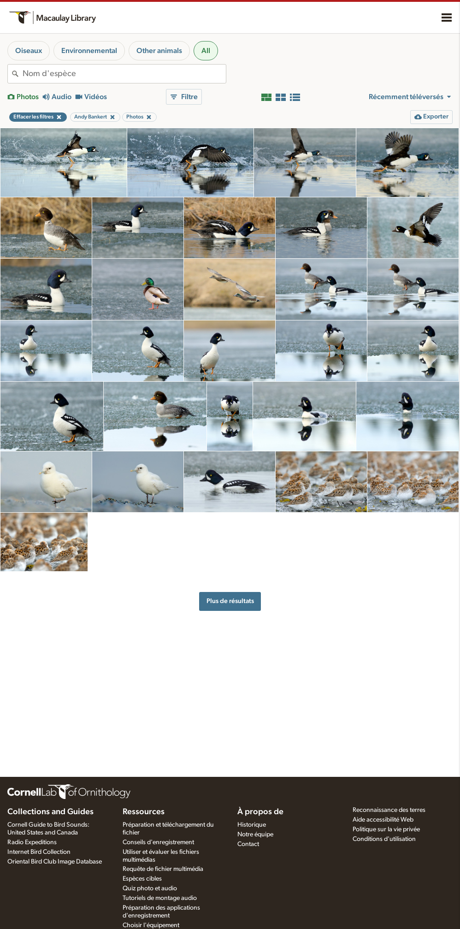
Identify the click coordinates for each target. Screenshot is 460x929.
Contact (248, 844)
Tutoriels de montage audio (160, 898)
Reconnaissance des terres (389, 810)
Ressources (144, 812)
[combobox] (124, 74)
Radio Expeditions (32, 842)
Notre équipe (255, 834)
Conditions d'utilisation (384, 839)
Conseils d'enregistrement (158, 842)
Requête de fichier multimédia (163, 869)
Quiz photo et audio (150, 888)
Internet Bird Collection (39, 852)
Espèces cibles (142, 879)
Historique (251, 825)
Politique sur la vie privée (386, 829)
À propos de (260, 812)
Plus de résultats (230, 601)
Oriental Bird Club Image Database (54, 861)
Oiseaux (28, 50)
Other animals (159, 50)
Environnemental (89, 50)
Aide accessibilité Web (383, 820)
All (205, 50)
